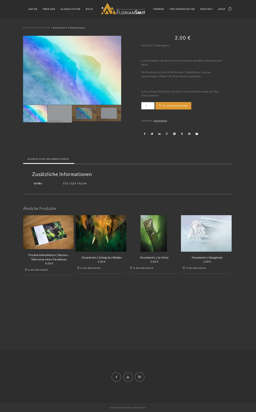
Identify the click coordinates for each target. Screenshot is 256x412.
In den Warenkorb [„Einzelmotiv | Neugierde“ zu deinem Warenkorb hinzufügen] (196, 268)
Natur (33, 9)
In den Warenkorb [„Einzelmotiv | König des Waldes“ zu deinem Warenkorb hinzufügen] (90, 268)
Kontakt (206, 9)
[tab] (48, 159)
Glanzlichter (70, 9)
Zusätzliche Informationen (48, 159)
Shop (221, 9)
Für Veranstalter (182, 9)
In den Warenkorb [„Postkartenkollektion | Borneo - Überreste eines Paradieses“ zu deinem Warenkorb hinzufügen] (38, 270)
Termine (158, 9)
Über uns (49, 9)
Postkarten (44, 28)
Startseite (29, 28)
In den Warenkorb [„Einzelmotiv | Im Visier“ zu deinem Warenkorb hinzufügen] (143, 268)
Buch (89, 9)
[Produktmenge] (148, 105)
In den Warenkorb (175, 106)
